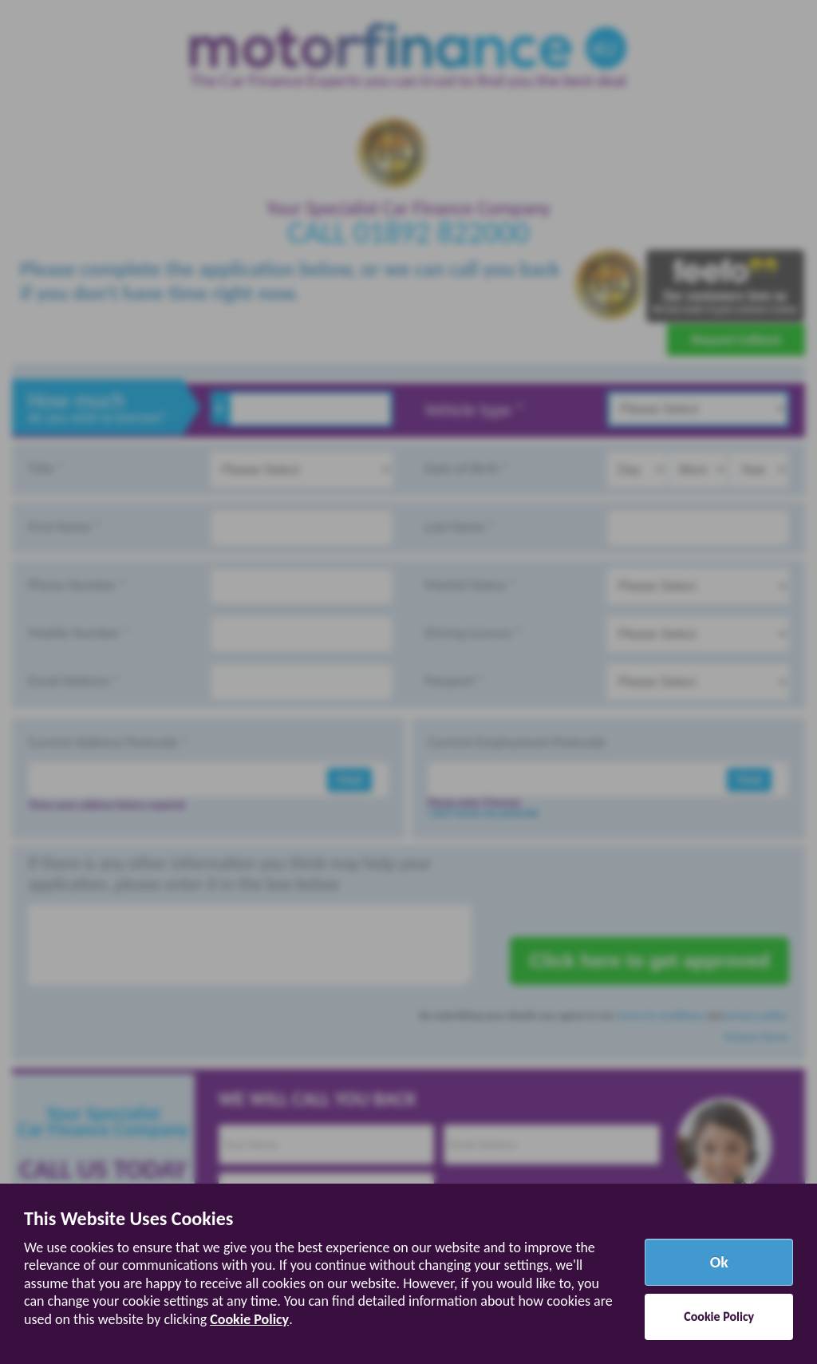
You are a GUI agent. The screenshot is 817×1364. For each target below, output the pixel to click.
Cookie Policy (249, 1319)
